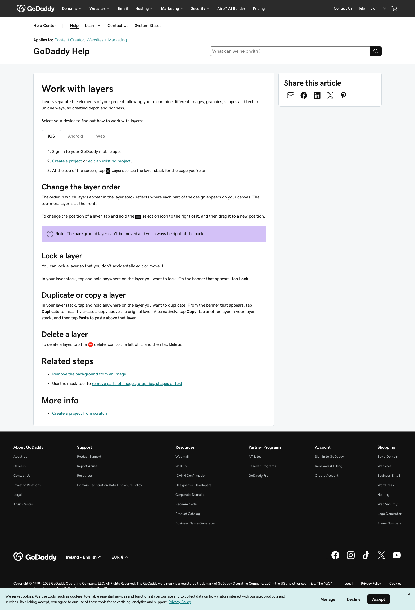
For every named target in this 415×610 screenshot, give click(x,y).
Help (74, 25)
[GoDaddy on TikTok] (366, 558)
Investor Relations (27, 485)
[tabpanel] (154, 247)
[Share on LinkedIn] (317, 95)
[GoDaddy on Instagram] (350, 558)
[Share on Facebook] (303, 95)
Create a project (67, 161)
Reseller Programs (262, 466)
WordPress (385, 485)
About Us (20, 456)
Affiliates (255, 456)
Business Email (388, 475)
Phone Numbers (389, 523)
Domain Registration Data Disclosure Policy (109, 485)
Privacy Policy (371, 583)
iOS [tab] (51, 136)
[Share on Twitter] (330, 95)
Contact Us (117, 25)
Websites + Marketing (107, 40)
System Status (148, 25)
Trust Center (23, 504)
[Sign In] (378, 8)
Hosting (383, 494)
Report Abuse (87, 466)
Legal (17, 494)
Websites (384, 466)
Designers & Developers (193, 485)
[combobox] (290, 51)
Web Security (387, 504)
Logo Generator (389, 513)
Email (123, 8)
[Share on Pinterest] (343, 95)
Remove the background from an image (89, 374)
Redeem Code (186, 504)
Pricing (259, 8)
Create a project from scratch (79, 413)
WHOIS (181, 466)
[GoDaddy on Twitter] (381, 558)
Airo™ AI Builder (231, 8)
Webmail (182, 456)
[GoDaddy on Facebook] (335, 558)
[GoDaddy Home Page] (35, 557)
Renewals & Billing (328, 466)
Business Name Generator (195, 523)
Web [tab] (100, 136)
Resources (85, 475)
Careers (19, 466)
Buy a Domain (387, 456)
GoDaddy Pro (258, 475)
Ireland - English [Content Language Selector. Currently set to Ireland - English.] (84, 557)
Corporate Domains (190, 494)
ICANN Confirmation (190, 475)
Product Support (89, 456)
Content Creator (69, 40)
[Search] (376, 51)
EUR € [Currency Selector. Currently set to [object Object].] (120, 557)
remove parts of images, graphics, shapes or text (137, 383)
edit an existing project (109, 161)
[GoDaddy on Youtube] (397, 558)
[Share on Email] (290, 95)
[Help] (361, 8)
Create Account (327, 475)
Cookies (395, 583)
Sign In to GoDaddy (329, 456)
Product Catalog (187, 513)
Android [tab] (75, 136)
